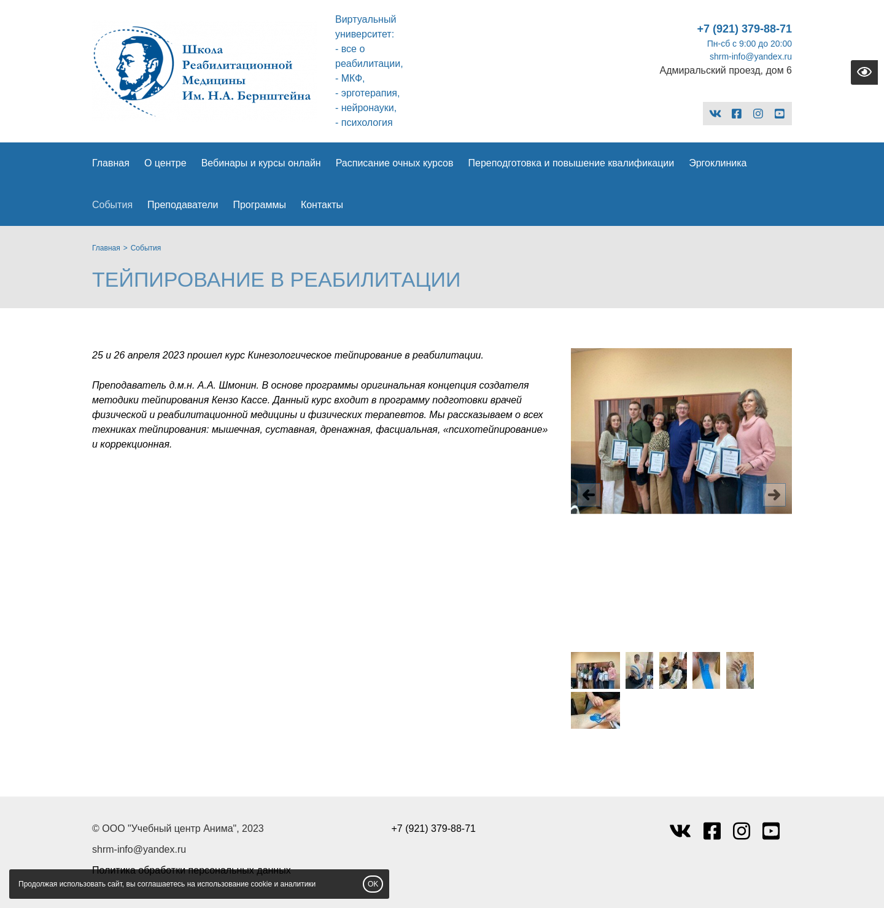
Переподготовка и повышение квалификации (571, 163)
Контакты (322, 205)
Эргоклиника (717, 163)
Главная (111, 163)
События (112, 205)
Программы (259, 205)
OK (373, 884)
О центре (165, 163)
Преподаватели (182, 205)
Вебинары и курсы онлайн (261, 163)
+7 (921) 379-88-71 (744, 29)
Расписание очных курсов (395, 163)
